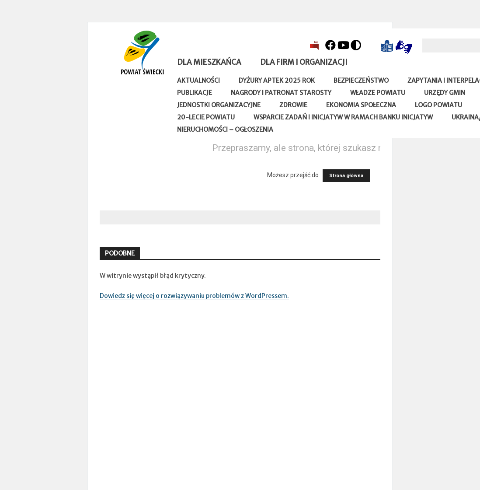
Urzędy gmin (444, 93)
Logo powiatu (438, 105)
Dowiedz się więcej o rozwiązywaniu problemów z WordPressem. (194, 296)
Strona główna (346, 175)
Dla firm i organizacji (304, 62)
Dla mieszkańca (209, 62)
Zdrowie (293, 105)
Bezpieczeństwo (361, 80)
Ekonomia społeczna (361, 105)
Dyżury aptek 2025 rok (277, 80)
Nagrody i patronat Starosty (281, 93)
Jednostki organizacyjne (219, 105)
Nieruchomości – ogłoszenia (225, 129)
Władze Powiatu (377, 93)
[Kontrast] (356, 45)
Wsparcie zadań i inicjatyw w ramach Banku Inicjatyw (343, 117)
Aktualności (198, 80)
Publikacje (194, 93)
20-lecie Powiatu (206, 117)
